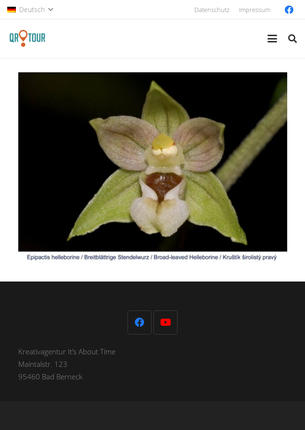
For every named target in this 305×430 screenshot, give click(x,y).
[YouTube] (165, 322)
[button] (30, 9)
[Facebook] (289, 9)
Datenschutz (211, 9)
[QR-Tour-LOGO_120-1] (27, 38)
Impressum (254, 9)
